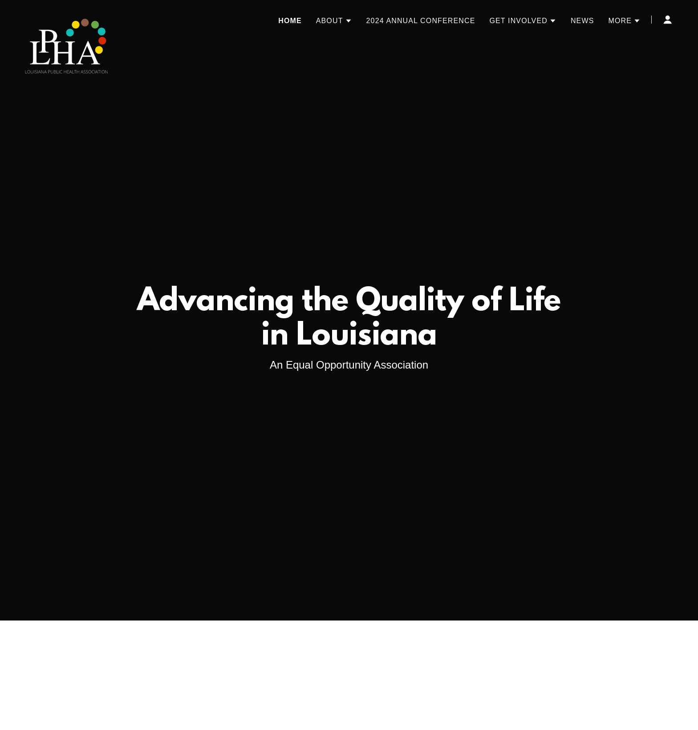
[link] (66, 18)
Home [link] (290, 20)
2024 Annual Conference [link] (420, 20)
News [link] (582, 20)
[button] (334, 21)
